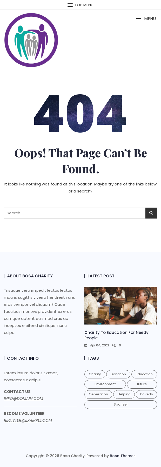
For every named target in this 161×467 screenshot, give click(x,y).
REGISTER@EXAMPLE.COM (28, 420)
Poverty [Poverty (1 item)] (146, 394)
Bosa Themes (123, 455)
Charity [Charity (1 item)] (95, 374)
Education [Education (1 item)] (144, 374)
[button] (146, 18)
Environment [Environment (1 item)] (105, 384)
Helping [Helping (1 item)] (124, 394)
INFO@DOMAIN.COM (23, 398)
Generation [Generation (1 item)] (98, 394)
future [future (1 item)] (142, 384)
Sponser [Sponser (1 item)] (121, 404)
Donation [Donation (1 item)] (118, 374)
